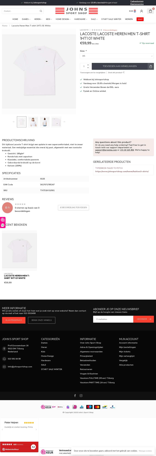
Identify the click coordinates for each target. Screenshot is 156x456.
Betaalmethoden (88, 360)
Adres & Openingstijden (91, 347)
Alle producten (126, 365)
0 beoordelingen (110, 30)
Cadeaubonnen (136, 1)
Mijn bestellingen (127, 347)
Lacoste (84, 30)
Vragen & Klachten (89, 373)
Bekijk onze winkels (42, 320)
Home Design (62, 19)
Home (15, 19)
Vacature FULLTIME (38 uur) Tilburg (97, 378)
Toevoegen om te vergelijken (92, 72)
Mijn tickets (124, 351)
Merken (129, 19)
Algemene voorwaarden (91, 351)
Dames (25, 19)
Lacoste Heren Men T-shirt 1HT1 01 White (31, 26)
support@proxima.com (106, 150)
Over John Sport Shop (90, 343)
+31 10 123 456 (127, 150)
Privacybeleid (86, 356)
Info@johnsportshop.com (20, 366)
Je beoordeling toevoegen (73, 207)
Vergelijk (123, 360)
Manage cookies (145, 451)
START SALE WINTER (111, 19)
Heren (37, 19)
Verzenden (85, 365)
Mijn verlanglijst (127, 356)
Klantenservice (137, 4)
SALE (93, 19)
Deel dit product (116, 72)
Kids (48, 19)
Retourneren (86, 369)
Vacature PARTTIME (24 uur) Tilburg (97, 382)
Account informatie (128, 343)
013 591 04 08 (14, 359)
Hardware (79, 19)
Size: (83, 51)
